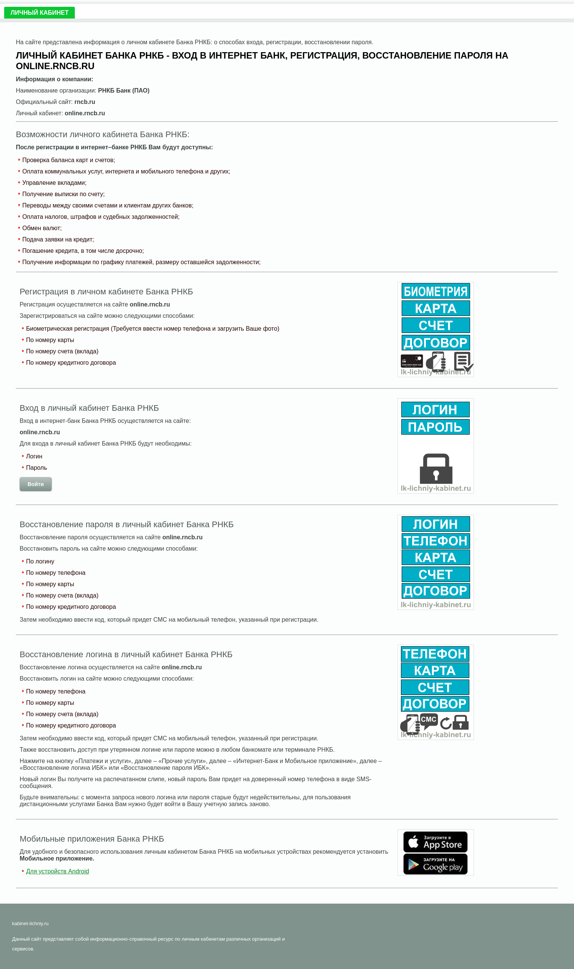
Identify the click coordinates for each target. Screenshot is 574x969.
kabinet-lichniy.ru (30, 923)
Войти (36, 484)
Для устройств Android (57, 871)
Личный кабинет (39, 12)
